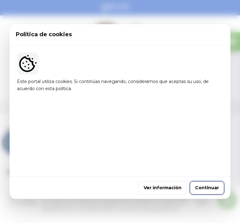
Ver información (162, 152)
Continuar (207, 152)
